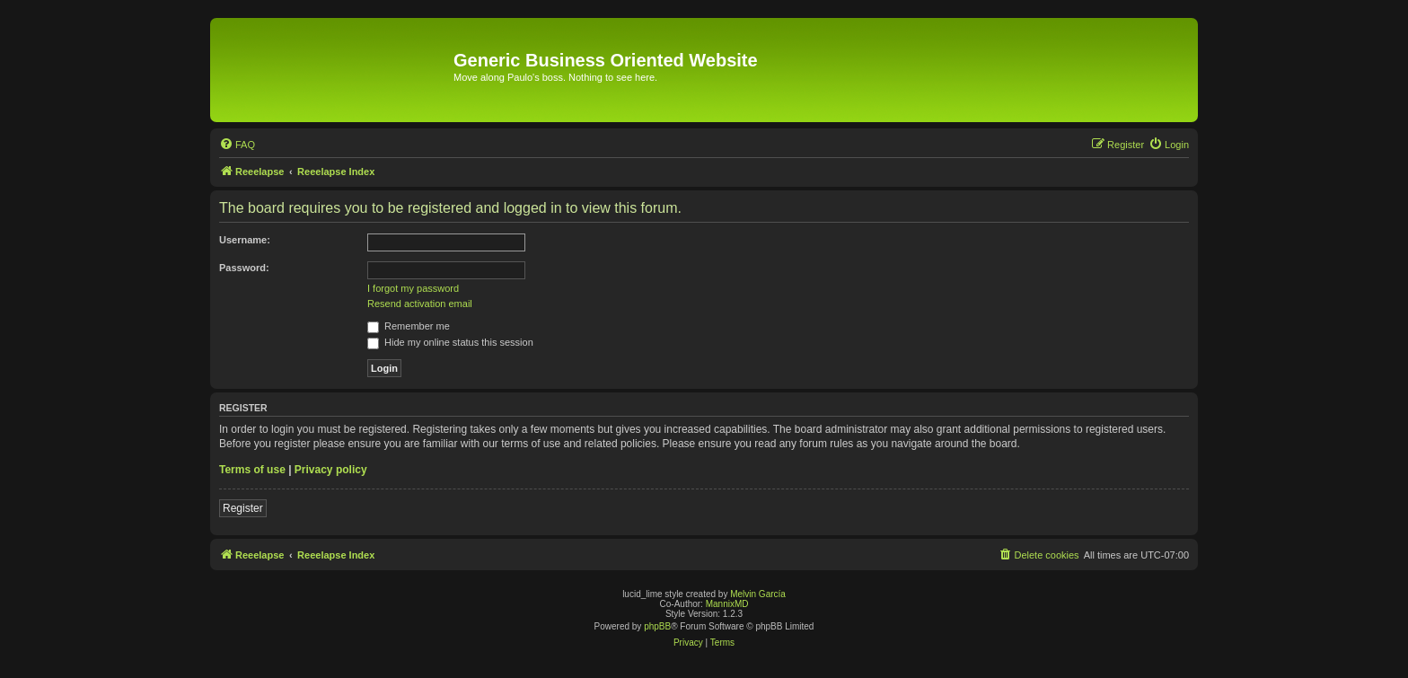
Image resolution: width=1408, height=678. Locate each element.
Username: (244, 239)
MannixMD (727, 604)
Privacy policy (331, 469)
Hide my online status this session (450, 342)
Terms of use (252, 469)
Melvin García (758, 594)
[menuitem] (237, 144)
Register (243, 508)
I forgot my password (413, 288)
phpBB (657, 626)
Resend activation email (419, 303)
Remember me (408, 326)
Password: (244, 267)
